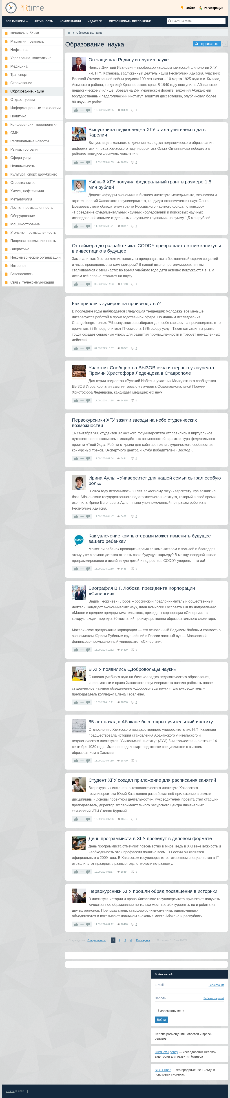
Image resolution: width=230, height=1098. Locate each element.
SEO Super (163, 1070)
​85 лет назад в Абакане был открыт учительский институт (151, 721)
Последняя (143, 940)
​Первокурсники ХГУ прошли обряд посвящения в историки (152, 891)
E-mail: (160, 985)
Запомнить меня (172, 1011)
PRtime (10, 1091)
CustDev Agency (166, 1052)
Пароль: (160, 998)
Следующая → (96, 940)
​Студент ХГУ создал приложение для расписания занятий (152, 780)
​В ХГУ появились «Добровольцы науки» (132, 669)
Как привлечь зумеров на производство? (116, 303)
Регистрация (216, 985)
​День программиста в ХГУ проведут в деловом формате (150, 838)
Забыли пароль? (213, 998)
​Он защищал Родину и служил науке (128, 59)
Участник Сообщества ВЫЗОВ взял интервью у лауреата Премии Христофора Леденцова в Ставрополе (151, 370)
